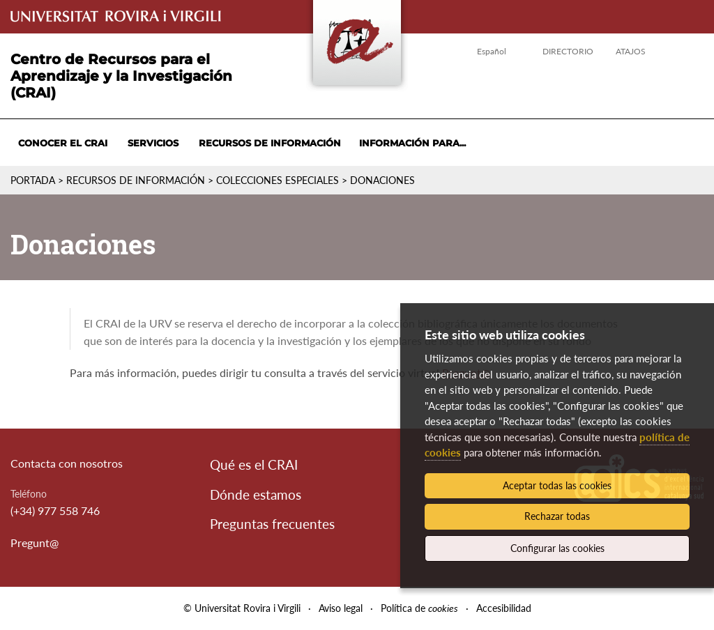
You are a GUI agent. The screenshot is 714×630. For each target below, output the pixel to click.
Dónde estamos (255, 494)
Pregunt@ (34, 542)
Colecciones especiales (277, 180)
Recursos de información (270, 142)
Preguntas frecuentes (272, 524)
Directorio (567, 51)
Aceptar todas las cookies (557, 485)
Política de (419, 608)
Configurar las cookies (557, 548)
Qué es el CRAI (254, 464)
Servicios (153, 142)
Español (491, 51)
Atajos (631, 51)
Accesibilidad (503, 608)
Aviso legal (341, 608)
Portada (32, 180)
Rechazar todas (557, 516)
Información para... (412, 142)
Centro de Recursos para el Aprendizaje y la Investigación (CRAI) (121, 76)
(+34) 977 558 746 (55, 510)
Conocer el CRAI (62, 142)
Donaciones (382, 180)
